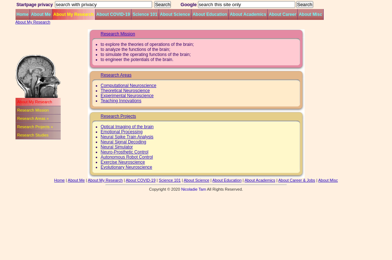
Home (23, 14)
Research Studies (33, 135)
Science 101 (145, 14)
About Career (282, 14)
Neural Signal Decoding (123, 141)
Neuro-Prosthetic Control (124, 152)
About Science (175, 14)
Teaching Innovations (121, 100)
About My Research (73, 14)
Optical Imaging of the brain (127, 126)
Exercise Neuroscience (123, 162)
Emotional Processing (122, 131)
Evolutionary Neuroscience (126, 167)
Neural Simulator (117, 147)
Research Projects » (35, 127)
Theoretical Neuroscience (125, 90)
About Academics (248, 14)
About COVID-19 (113, 14)
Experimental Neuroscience (127, 95)
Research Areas (116, 75)
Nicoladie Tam (193, 189)
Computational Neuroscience (128, 85)
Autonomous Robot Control (127, 157)
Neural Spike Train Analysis (127, 136)
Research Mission (33, 110)
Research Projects (118, 116)
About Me (41, 14)
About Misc (310, 14)
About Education (210, 14)
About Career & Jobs (296, 180)
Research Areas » (33, 118)
